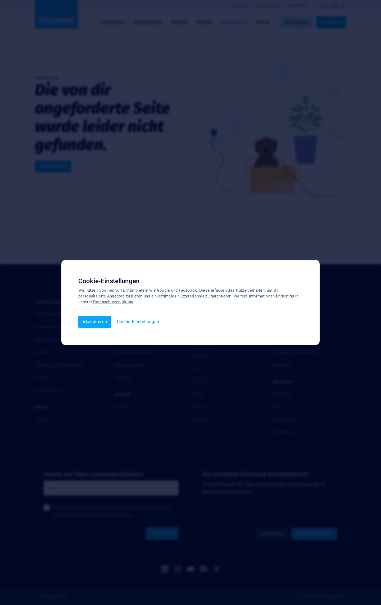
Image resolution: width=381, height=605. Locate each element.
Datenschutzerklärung (113, 302)
